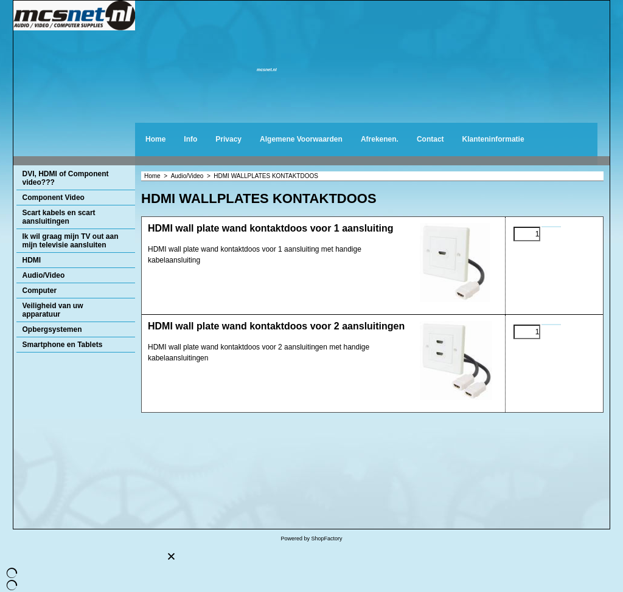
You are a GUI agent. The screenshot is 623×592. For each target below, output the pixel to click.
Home (155, 139)
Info (190, 139)
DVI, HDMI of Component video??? (66, 178)
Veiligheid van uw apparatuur (53, 309)
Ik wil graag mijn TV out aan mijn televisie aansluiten (71, 240)
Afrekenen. (380, 139)
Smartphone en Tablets (63, 344)
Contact (430, 139)
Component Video (54, 197)
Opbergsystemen (52, 329)
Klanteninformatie (493, 139)
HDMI (32, 260)
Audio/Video (44, 275)
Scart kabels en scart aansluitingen (59, 216)
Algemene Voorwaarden (301, 139)
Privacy (228, 139)
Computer (40, 290)
